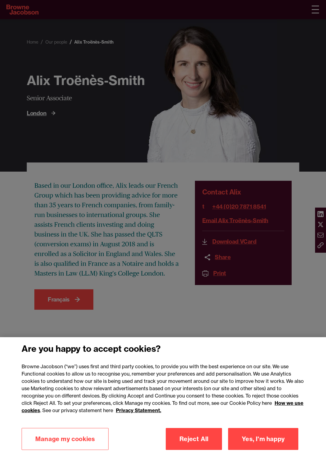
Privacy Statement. (138, 416)
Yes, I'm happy (263, 444)
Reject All (193, 444)
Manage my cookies (65, 444)
